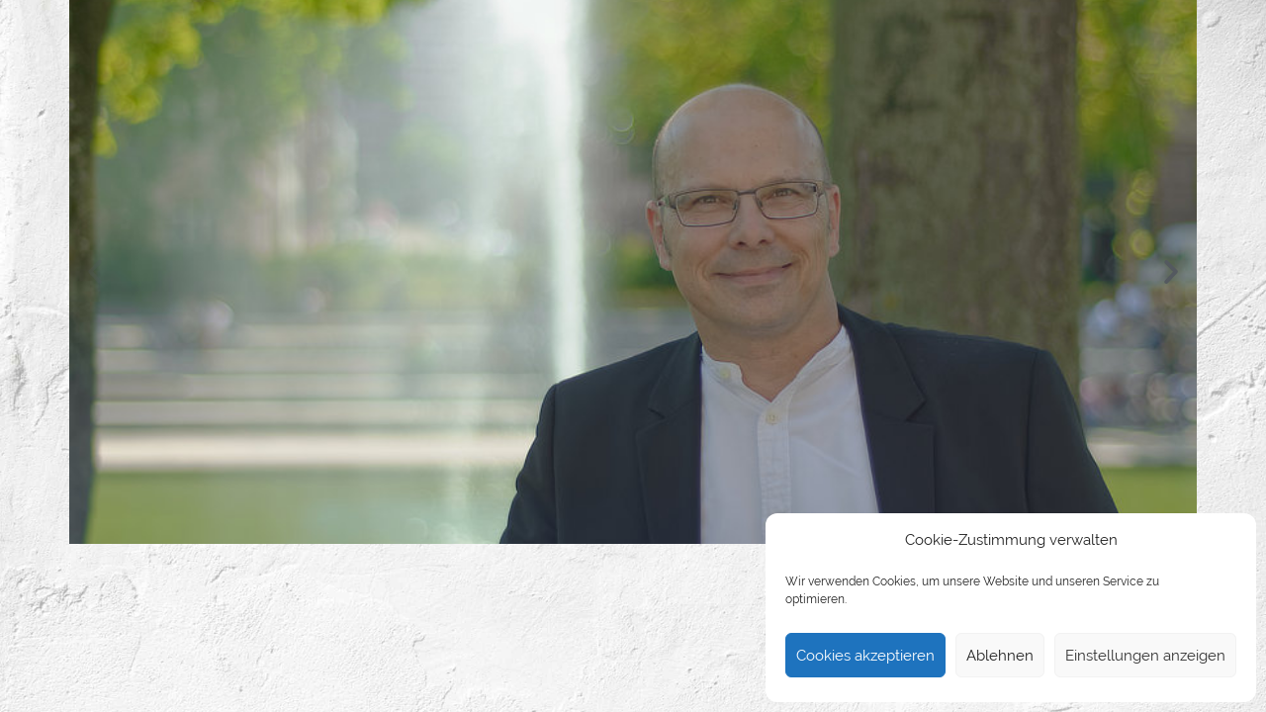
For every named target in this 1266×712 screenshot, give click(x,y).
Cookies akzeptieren (865, 656)
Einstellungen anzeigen (1145, 656)
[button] (95, 272)
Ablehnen (1000, 656)
